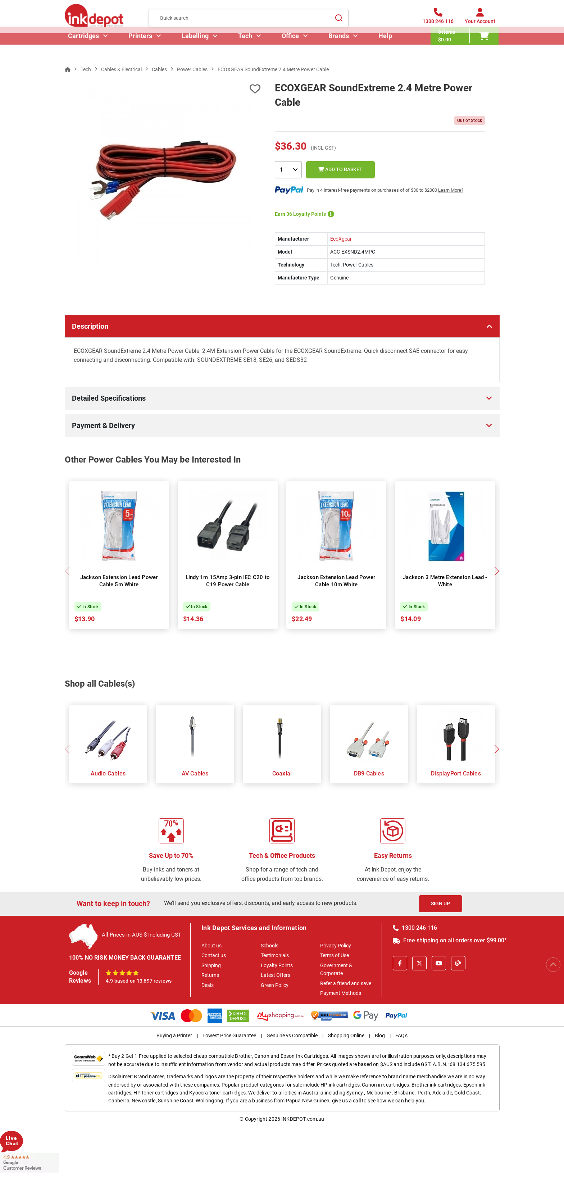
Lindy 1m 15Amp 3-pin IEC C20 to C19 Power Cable (228, 581)
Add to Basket (340, 169)
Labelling (196, 48)
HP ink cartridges (340, 1085)
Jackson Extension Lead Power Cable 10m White (336, 581)
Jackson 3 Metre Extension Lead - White (445, 581)
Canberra (118, 1100)
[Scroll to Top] (553, 964)
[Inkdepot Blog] (458, 963)
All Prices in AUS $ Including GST (141, 935)
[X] (419, 963)
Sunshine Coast (176, 1100)
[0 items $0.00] (465, 49)
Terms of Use (334, 955)
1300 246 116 (415, 927)
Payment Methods (340, 993)
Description (90, 326)
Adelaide (442, 1093)
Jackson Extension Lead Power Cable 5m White (119, 581)
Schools (269, 945)
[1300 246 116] (438, 21)
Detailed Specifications (109, 398)
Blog (380, 1035)
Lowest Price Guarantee (229, 1035)
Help (386, 48)
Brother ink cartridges (436, 1085)
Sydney (354, 1093)
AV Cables (195, 773)
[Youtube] (439, 963)
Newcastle (143, 1100)
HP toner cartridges (155, 1093)
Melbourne (379, 1093)
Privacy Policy (335, 945)
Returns (210, 975)
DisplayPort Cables (456, 773)
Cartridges (84, 48)
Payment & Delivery (103, 425)
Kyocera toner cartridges (217, 1093)
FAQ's (401, 1035)
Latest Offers (275, 975)
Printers (141, 48)
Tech (246, 48)
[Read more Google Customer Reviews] (29, 1162)
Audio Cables (108, 773)
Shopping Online (346, 1035)
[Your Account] (480, 21)
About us (211, 945)
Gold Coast (467, 1093)
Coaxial (282, 773)
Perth (424, 1093)
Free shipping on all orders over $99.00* (450, 940)
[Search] (339, 21)
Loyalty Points (277, 965)
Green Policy (274, 985)
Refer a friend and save (345, 983)
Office (291, 48)
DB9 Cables (369, 773)
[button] (497, 571)
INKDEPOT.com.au (302, 1119)
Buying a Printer (174, 1035)
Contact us (213, 955)
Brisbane (404, 1093)
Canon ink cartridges (385, 1085)
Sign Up (440, 903)
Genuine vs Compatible (292, 1035)
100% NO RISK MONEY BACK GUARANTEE (125, 957)
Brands (339, 48)
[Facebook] (400, 963)
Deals (207, 985)
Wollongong (209, 1100)
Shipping (211, 965)
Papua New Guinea (308, 1100)
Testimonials (275, 955)
